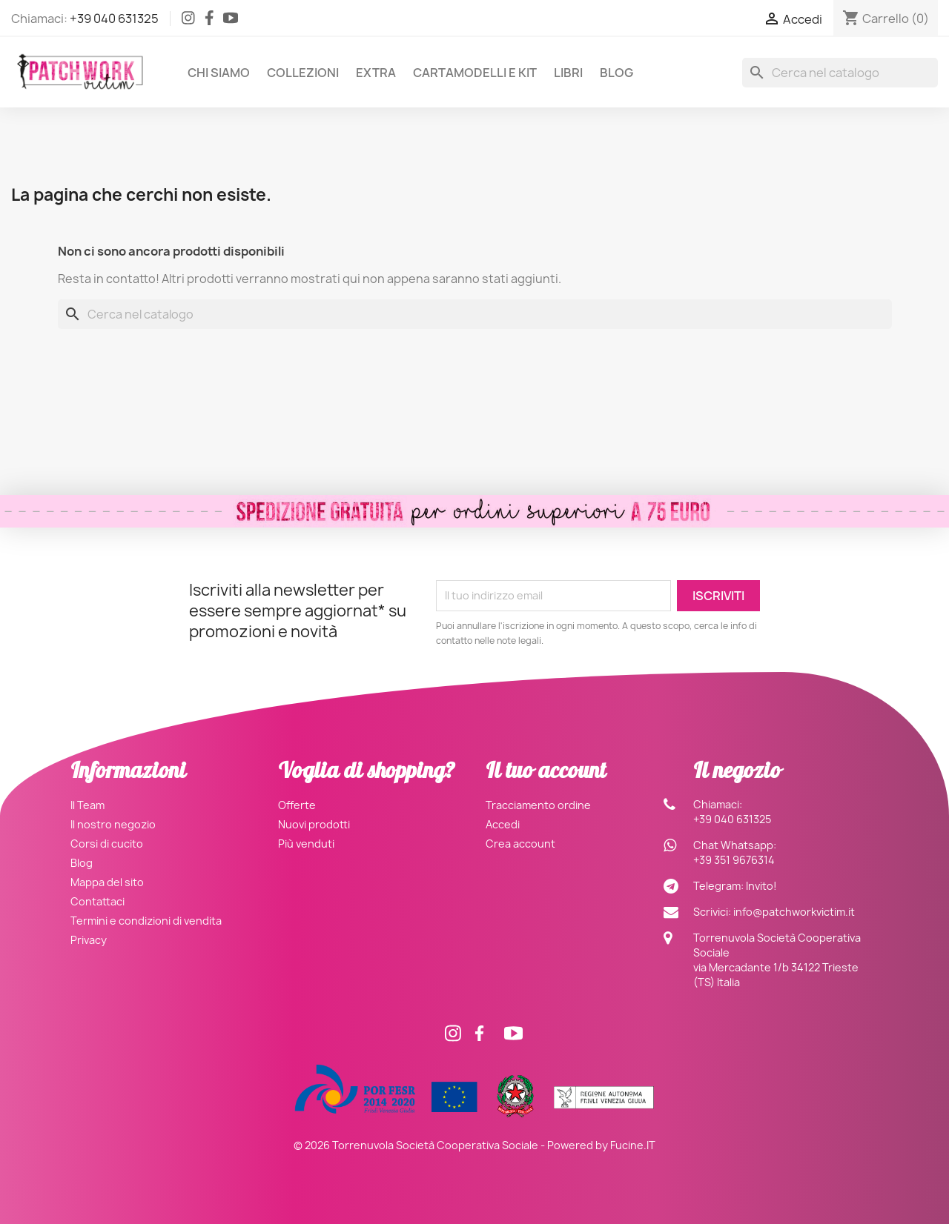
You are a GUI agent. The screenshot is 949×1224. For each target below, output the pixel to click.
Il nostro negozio (113, 824)
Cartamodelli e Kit (475, 72)
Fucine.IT (632, 1145)
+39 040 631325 (114, 18)
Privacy (88, 940)
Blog (616, 72)
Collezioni (303, 72)
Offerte (297, 805)
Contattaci (97, 901)
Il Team (87, 805)
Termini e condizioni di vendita (146, 921)
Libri (568, 72)
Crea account (520, 843)
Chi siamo (219, 72)
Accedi (503, 824)
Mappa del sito (107, 882)
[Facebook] (209, 21)
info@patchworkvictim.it (794, 912)
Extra (376, 72)
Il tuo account (546, 773)
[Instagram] (188, 21)
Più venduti (306, 843)
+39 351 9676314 (734, 860)
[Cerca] (840, 72)
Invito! (761, 886)
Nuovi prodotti (314, 824)
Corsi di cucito (106, 843)
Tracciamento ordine (538, 805)
